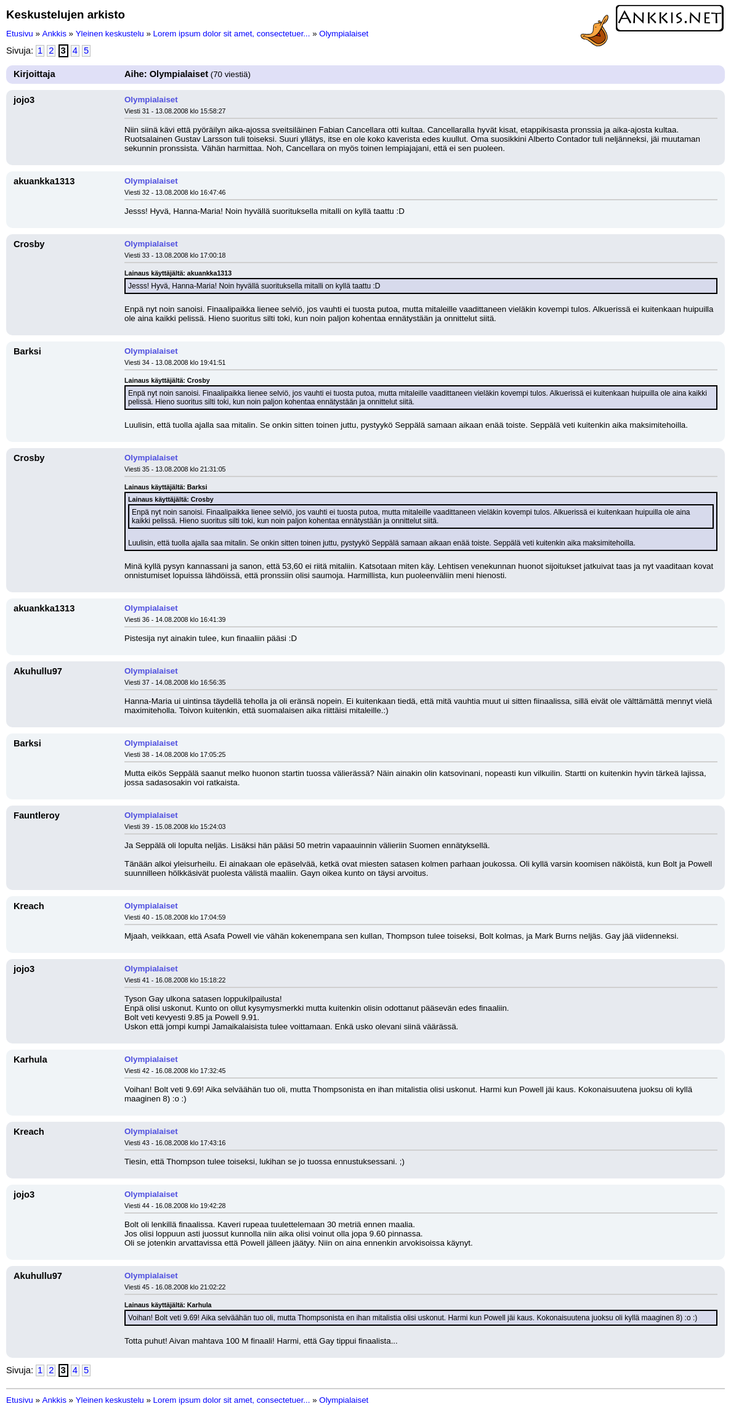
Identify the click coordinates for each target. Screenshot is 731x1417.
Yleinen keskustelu (110, 33)
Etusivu (19, 33)
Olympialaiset (343, 33)
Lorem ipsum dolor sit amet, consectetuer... (231, 33)
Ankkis (54, 33)
